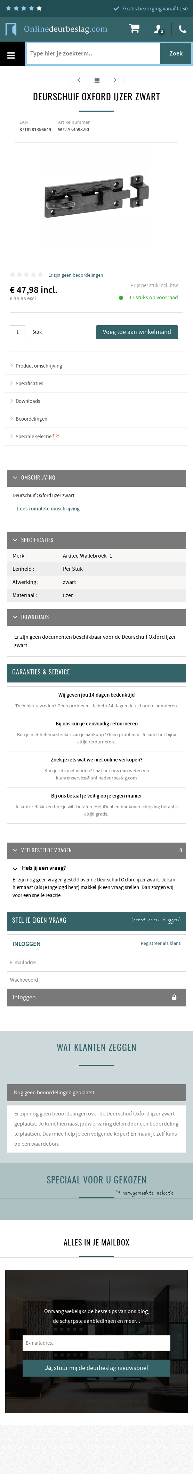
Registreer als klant (160, 943)
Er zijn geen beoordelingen (75, 275)
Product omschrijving (39, 366)
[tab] (96, 851)
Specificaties (29, 383)
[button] (96, 851)
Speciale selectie (33, 436)
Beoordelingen (31, 419)
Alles (97, 80)
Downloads (28, 401)
